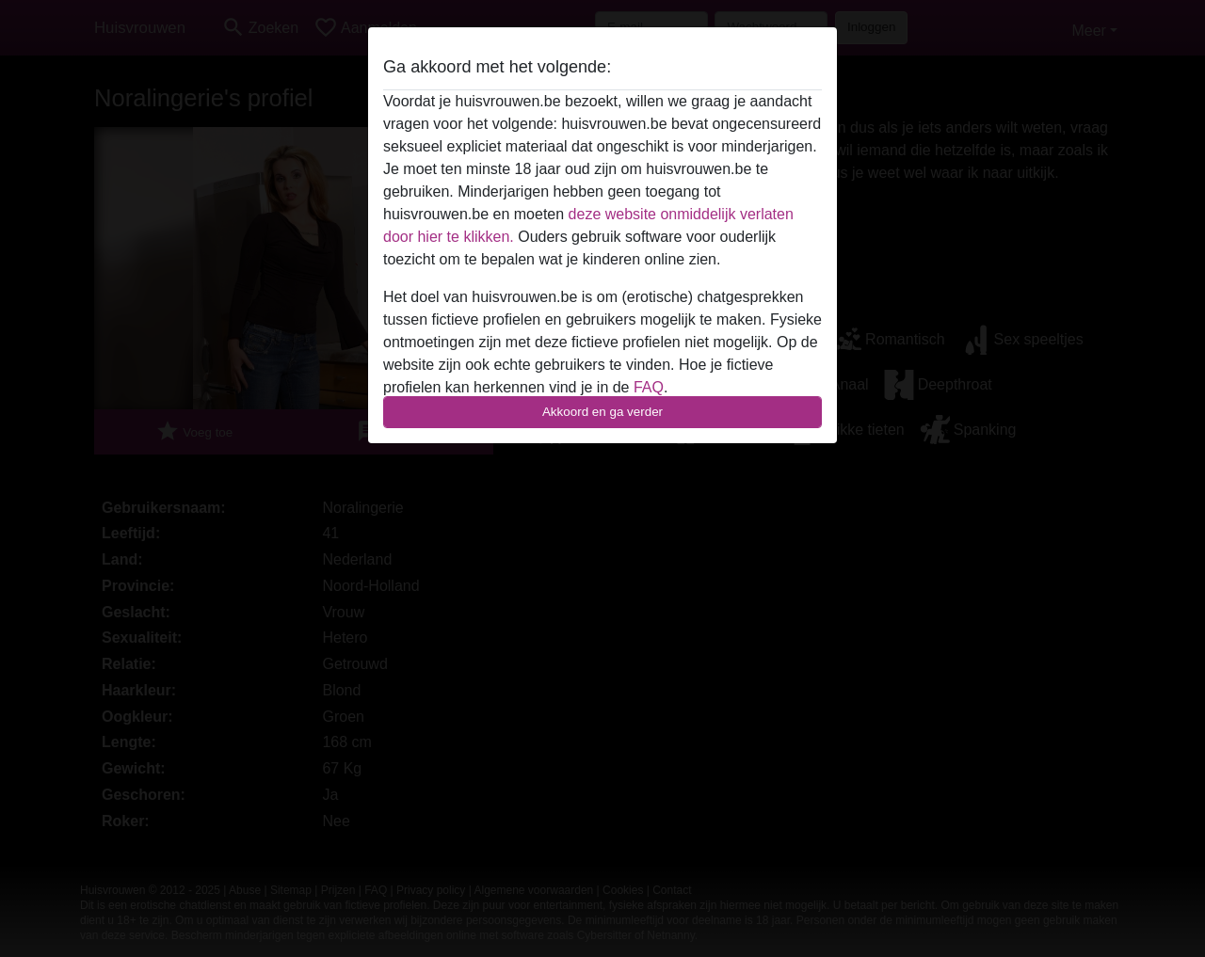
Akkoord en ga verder (602, 412)
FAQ (649, 387)
